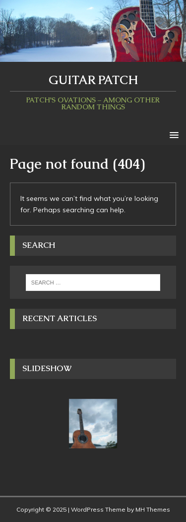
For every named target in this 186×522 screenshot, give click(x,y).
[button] (172, 134)
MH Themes (152, 509)
